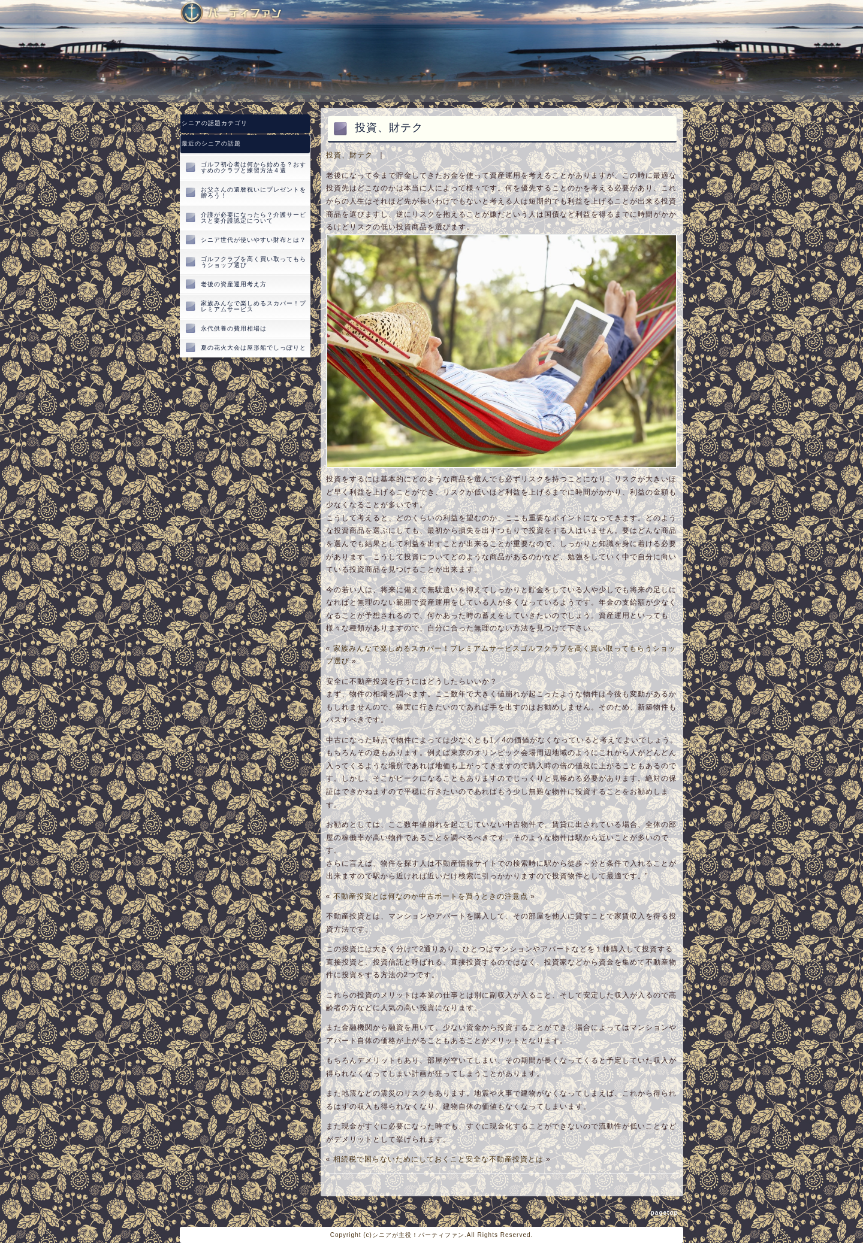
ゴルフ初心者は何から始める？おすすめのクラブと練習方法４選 (253, 167)
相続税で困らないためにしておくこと (399, 1159)
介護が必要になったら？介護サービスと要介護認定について (253, 217)
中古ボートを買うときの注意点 (473, 896)
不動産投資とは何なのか (376, 896)
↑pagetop (662, 1212)
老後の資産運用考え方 (234, 284)
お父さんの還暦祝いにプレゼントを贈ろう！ (253, 192)
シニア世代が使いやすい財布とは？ (253, 240)
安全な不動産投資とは (505, 1159)
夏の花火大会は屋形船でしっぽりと (253, 347)
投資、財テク (349, 155)
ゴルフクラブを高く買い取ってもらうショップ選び (253, 262)
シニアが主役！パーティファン (418, 1235)
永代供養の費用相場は (234, 328)
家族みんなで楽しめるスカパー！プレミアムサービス (426, 648)
